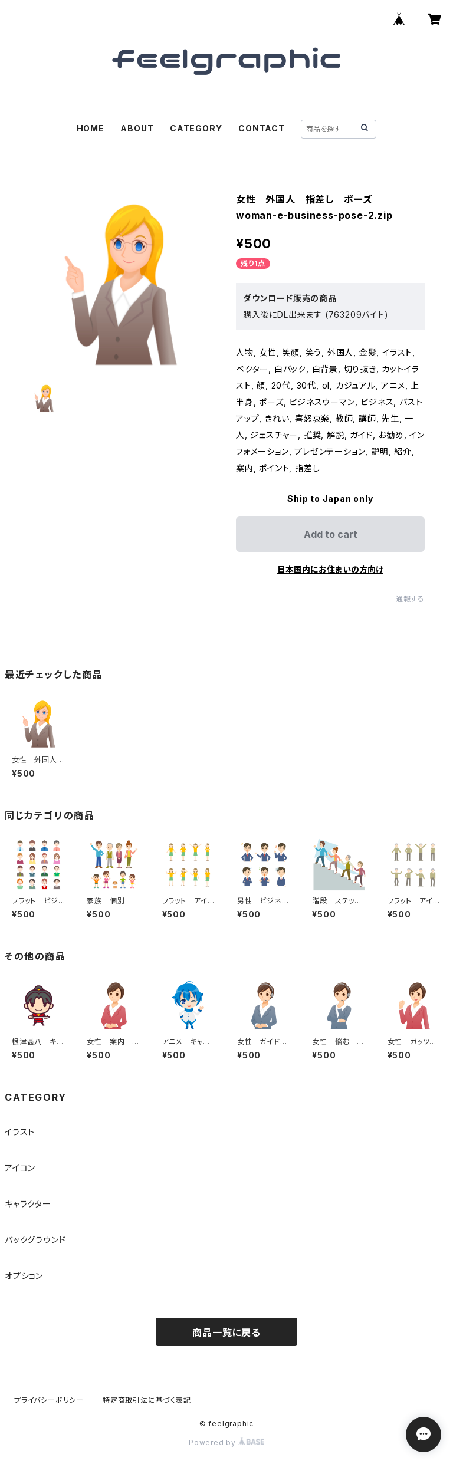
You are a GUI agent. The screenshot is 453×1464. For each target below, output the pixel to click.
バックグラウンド (35, 1240)
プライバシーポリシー (49, 1400)
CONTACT (261, 128)
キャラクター (28, 1204)
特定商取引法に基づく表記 (147, 1400)
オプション (24, 1276)
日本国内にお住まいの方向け (330, 569)
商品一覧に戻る (226, 1332)
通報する (410, 598)
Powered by (226, 1442)
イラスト (20, 1132)
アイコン (20, 1168)
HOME (90, 128)
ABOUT (136, 128)
